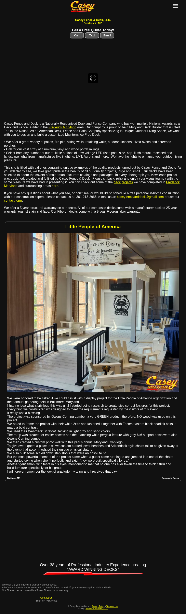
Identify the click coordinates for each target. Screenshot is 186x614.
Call (76, 35)
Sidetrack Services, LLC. (96, 608)
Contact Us (46, 597)
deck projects (123, 182)
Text (92, 35)
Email (107, 35)
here (55, 186)
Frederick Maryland (62, 127)
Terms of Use (112, 606)
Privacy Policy (98, 606)
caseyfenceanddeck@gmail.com (140, 197)
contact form (13, 200)
